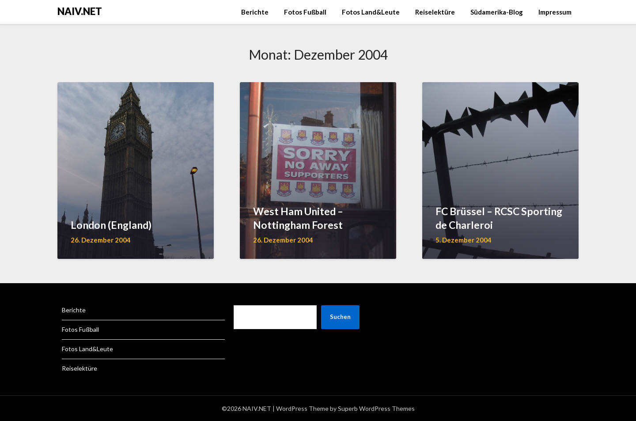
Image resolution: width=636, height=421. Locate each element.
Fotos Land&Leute (371, 12)
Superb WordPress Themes (376, 408)
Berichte (255, 12)
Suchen (340, 316)
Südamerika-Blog (496, 12)
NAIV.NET (79, 11)
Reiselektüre (435, 12)
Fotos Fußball (305, 12)
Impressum (555, 12)
